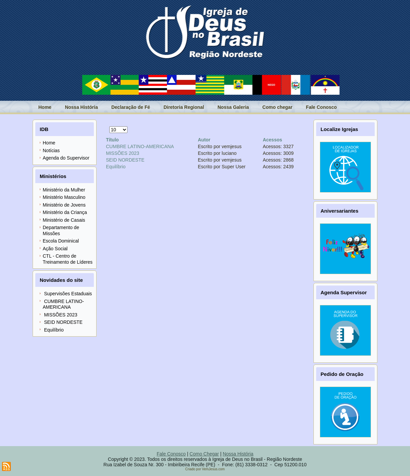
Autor (204, 139)
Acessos (272, 139)
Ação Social (55, 248)
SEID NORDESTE (125, 160)
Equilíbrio (115, 166)
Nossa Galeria (233, 107)
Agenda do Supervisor (66, 158)
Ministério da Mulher (64, 189)
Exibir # (109, 126)
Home (44, 107)
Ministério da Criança (65, 212)
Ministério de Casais (64, 220)
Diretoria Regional (183, 107)
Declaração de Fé (130, 107)
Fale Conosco (321, 107)
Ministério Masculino (64, 197)
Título (112, 139)
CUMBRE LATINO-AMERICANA (140, 146)
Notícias (51, 150)
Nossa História (81, 107)
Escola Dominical (61, 241)
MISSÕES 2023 (122, 153)
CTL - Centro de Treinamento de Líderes (67, 259)
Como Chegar (204, 454)
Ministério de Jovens (64, 205)
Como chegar (277, 107)
